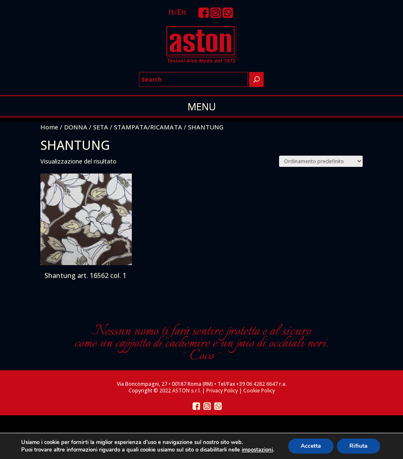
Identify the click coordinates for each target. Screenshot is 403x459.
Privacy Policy (222, 390)
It (171, 12)
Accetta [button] (311, 446)
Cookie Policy (259, 390)
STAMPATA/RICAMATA (148, 127)
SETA (100, 127)
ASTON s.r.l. (186, 390)
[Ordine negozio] (321, 161)
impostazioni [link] (257, 450)
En (181, 12)
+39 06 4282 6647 (257, 383)
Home (49, 127)
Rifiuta (358, 446)
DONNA (75, 127)
